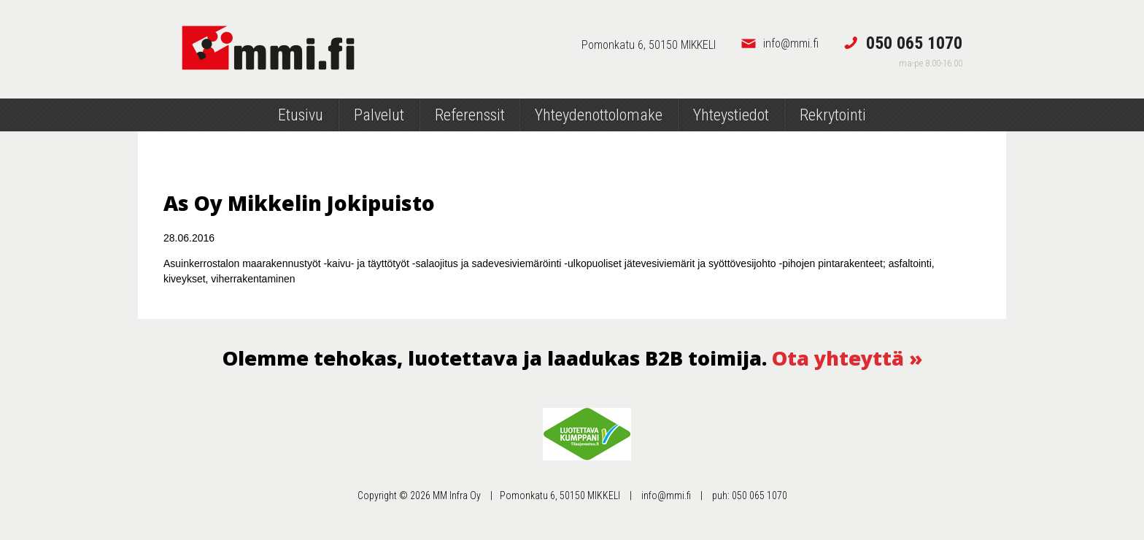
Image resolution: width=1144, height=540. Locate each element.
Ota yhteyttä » (847, 357)
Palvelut (379, 115)
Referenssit (470, 115)
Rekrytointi (833, 115)
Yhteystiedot (731, 115)
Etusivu (300, 115)
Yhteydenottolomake (598, 115)
